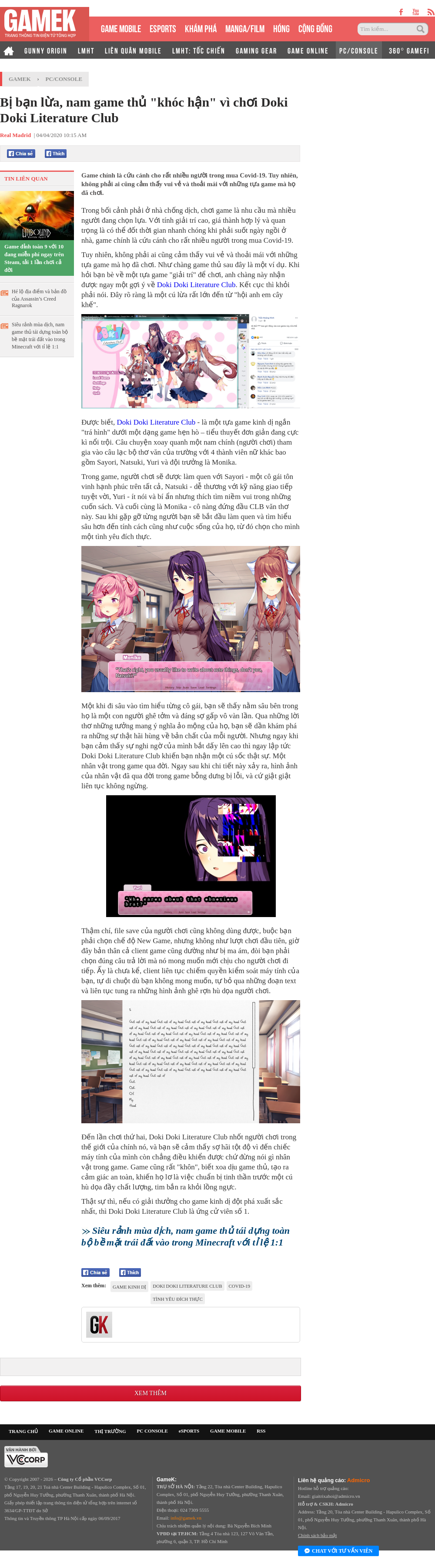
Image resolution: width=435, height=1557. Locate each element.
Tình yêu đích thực (177, 1299)
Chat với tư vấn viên (338, 1551)
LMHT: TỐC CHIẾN (198, 50)
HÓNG (281, 27)
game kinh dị (129, 1286)
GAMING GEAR (256, 50)
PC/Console (64, 79)
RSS (261, 1430)
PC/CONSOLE (358, 50)
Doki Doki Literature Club (196, 285)
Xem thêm (150, 1393)
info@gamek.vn (186, 1517)
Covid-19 (240, 1286)
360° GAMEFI (409, 50)
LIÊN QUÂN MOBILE (133, 50)
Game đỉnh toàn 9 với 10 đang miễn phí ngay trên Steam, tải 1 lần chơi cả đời (34, 258)
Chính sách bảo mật (317, 1535)
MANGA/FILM (244, 27)
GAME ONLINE (308, 50)
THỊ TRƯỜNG (110, 1431)
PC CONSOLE (152, 1430)
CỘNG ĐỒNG (315, 27)
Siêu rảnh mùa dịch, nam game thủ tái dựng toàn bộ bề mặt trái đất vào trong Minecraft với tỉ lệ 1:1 (40, 335)
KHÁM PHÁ (201, 27)
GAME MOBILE (121, 27)
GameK (20, 79)
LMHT (86, 50)
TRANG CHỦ (23, 1431)
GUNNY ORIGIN (45, 50)
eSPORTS (163, 27)
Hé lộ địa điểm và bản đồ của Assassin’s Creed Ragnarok (39, 298)
